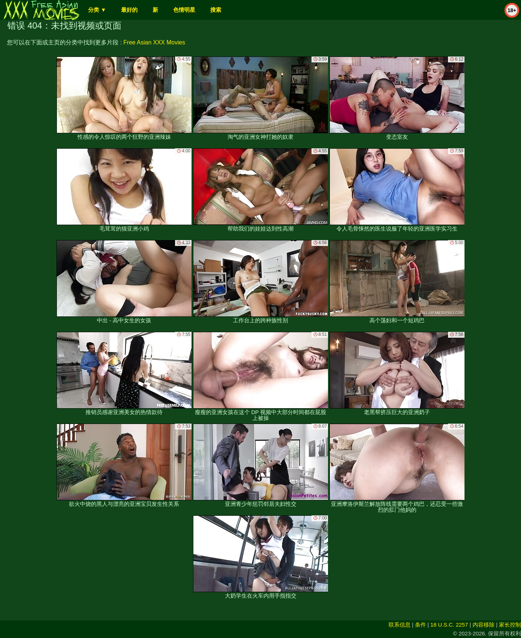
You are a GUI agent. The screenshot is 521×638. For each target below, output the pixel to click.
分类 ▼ (97, 10)
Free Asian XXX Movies (154, 42)
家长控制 (510, 624)
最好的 (129, 10)
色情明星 (184, 10)
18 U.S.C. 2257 (449, 624)
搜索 (215, 10)
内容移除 (484, 624)
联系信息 (400, 624)
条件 (420, 624)
